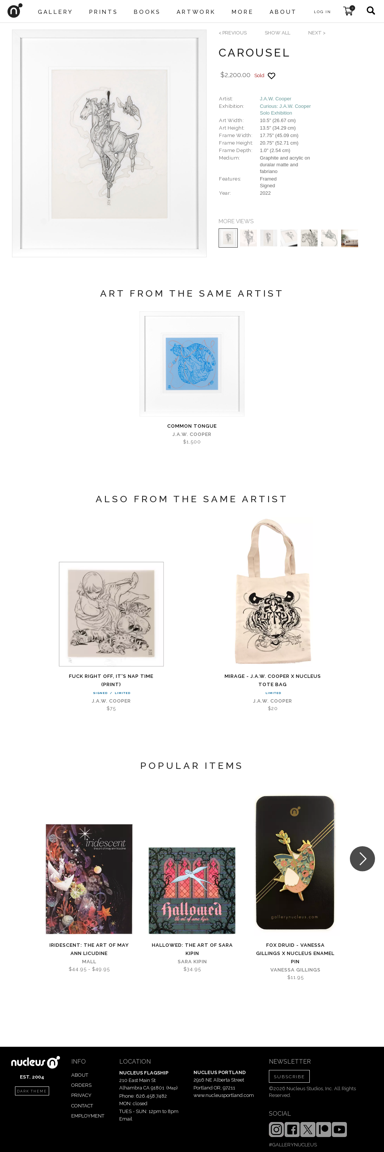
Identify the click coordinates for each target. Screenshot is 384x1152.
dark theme (32, 1091)
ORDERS (81, 1085)
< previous (233, 33)
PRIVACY (81, 1095)
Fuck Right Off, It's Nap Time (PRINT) (111, 680)
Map (172, 1088)
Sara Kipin (192, 961)
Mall (89, 961)
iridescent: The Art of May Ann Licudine (89, 949)
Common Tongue (192, 426)
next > (317, 33)
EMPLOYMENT (87, 1116)
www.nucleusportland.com (224, 1095)
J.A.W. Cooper (275, 98)
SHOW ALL (277, 33)
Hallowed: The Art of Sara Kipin (192, 949)
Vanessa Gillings (295, 970)
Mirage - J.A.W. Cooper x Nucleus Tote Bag (273, 680)
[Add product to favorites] (271, 76)
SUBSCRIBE (289, 1076)
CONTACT (82, 1106)
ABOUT (79, 1075)
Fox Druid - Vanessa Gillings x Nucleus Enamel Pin (295, 953)
